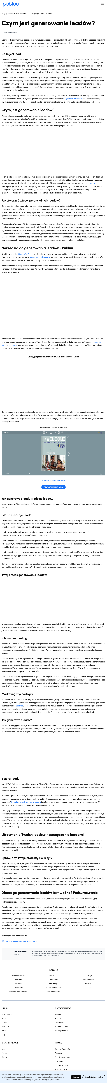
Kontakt (4, 1057)
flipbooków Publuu (26, 254)
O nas (4, 1019)
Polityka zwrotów (61, 1065)
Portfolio (18, 984)
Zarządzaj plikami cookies (94, 1077)
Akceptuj (76, 1077)
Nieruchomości (88, 980)
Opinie (4, 1031)
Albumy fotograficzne (53, 987)
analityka (19, 706)
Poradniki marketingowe (17, 14)
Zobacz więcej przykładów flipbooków (53, 480)
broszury (91, 183)
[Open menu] (102, 4)
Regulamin (59, 1053)
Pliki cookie (59, 1061)
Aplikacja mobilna (61, 1031)
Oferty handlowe (53, 991)
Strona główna (7, 1014)
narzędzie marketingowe (40, 257)
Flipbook (58, 1014)
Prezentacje (53, 984)
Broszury (18, 980)
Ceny (3, 1035)
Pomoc (4, 1053)
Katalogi (89, 976)
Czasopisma (53, 980)
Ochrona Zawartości (62, 1049)
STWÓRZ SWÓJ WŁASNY (53, 487)
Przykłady (5, 1027)
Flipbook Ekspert (18, 976)
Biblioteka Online (61, 1027)
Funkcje (4, 1022)
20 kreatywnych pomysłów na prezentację (19, 941)
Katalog (58, 1019)
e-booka (13, 345)
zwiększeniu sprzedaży (72, 99)
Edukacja (88, 984)
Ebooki (88, 987)
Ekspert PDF (53, 976)
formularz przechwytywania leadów (26, 802)
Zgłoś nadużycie (61, 1069)
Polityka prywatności (62, 1057)
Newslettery (18, 987)
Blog (3, 14)
